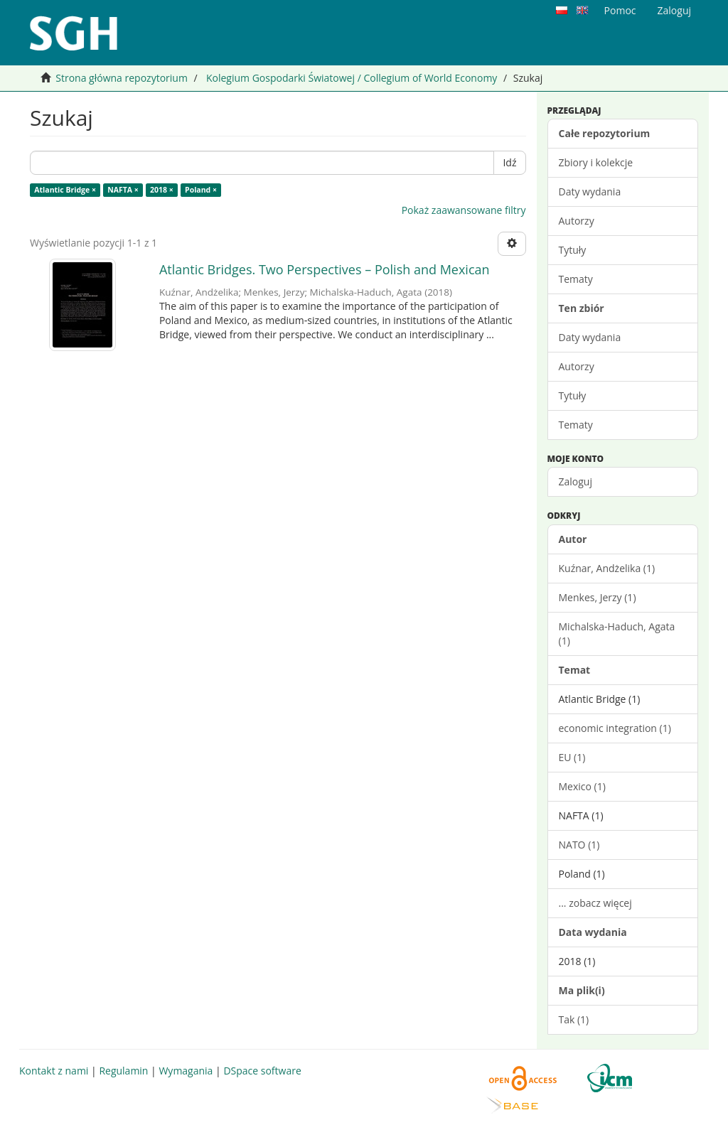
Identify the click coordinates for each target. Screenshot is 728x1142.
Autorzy (576, 220)
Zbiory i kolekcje (596, 162)
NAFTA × (123, 190)
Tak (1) (574, 1019)
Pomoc (620, 10)
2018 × (161, 190)
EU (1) (572, 757)
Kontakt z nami (53, 1070)
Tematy (576, 279)
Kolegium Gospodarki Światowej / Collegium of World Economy (351, 78)
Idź (509, 162)
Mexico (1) (582, 786)
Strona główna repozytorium (121, 78)
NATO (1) (579, 844)
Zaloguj (575, 481)
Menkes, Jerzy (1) (597, 597)
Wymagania (186, 1070)
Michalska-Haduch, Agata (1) (617, 633)
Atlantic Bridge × (65, 190)
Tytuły (573, 250)
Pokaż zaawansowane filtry (464, 210)
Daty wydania (590, 191)
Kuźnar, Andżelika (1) (607, 568)
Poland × (201, 190)
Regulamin (123, 1070)
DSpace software (262, 1070)
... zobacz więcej (595, 903)
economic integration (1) (615, 728)
